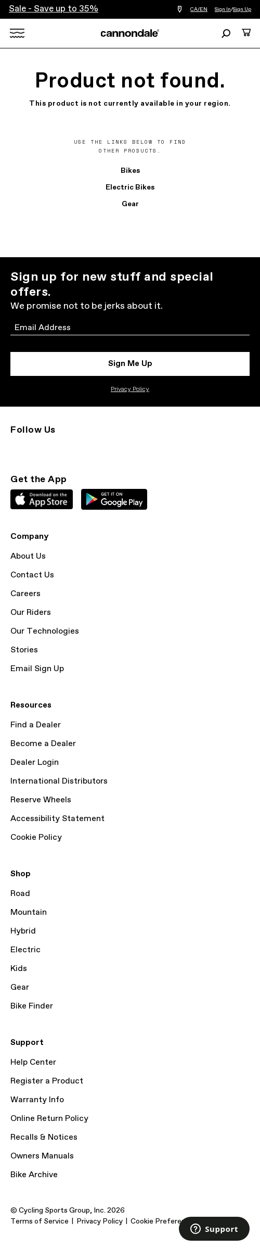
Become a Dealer (43, 743)
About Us (28, 556)
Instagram (16, 449)
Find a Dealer (35, 725)
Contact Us (32, 575)
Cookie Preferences (164, 1221)
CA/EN (198, 9)
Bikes (130, 170)
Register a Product (46, 1081)
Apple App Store (41, 499)
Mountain (28, 912)
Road (20, 893)
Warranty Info (37, 1099)
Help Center (33, 1062)
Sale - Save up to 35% (53, 9)
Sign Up (242, 9)
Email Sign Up (37, 668)
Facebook (62, 449)
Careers (25, 593)
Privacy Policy (130, 389)
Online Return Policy (49, 1118)
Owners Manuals (42, 1156)
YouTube (85, 449)
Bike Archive (34, 1174)
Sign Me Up (130, 363)
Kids (18, 968)
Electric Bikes (130, 187)
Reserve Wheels (40, 800)
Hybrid (23, 931)
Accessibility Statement (57, 818)
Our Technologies (44, 631)
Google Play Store (114, 499)
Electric (25, 949)
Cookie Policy (36, 837)
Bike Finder (31, 1006)
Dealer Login (34, 762)
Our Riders (30, 612)
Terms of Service (39, 1221)
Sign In (223, 9)
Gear (130, 204)
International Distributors (59, 781)
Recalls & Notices (43, 1137)
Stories (24, 650)
